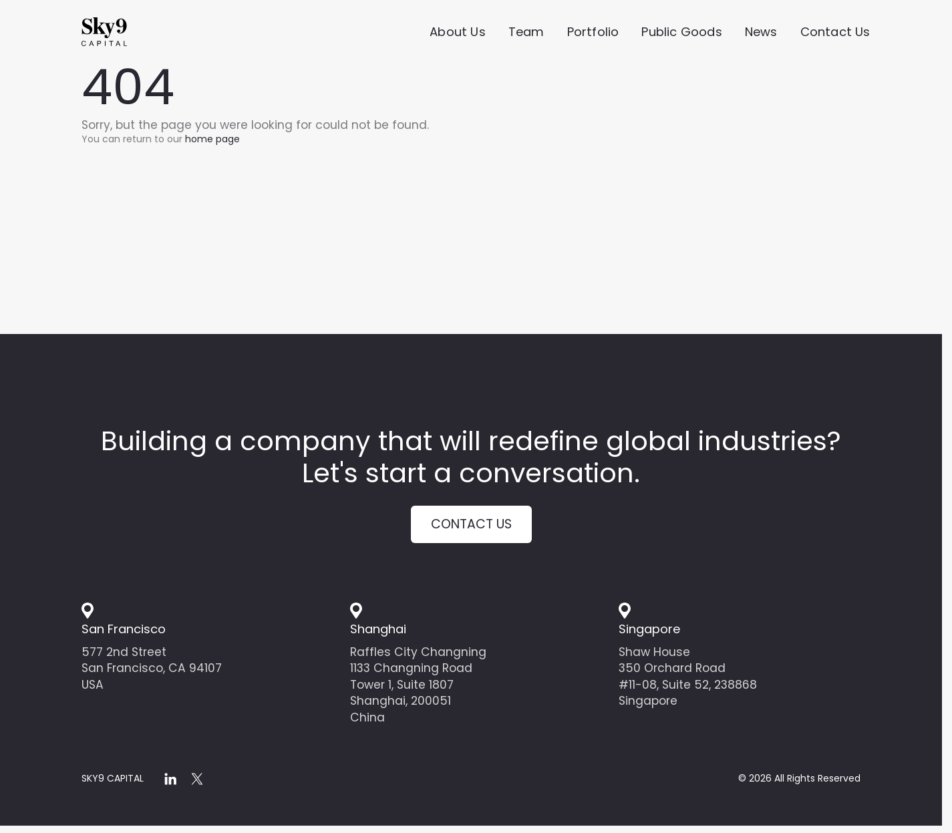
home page (212, 139)
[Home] (128, 34)
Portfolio (593, 33)
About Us (458, 33)
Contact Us (835, 33)
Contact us (471, 527)
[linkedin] (170, 785)
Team (526, 33)
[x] (197, 785)
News (761, 33)
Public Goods (681, 33)
